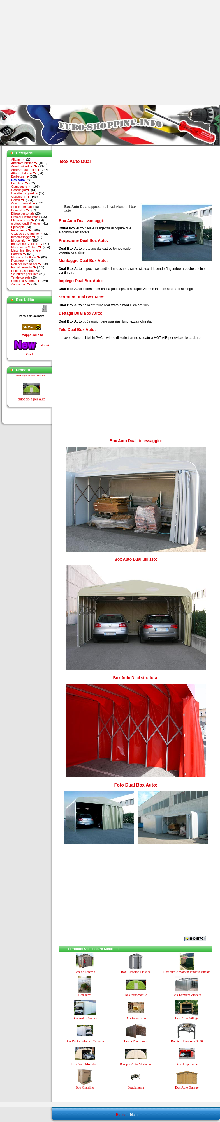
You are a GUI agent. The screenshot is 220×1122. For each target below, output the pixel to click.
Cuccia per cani (22, 206)
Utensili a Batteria (25, 280)
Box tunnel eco (136, 1018)
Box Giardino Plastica (136, 972)
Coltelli (18, 200)
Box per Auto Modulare (136, 1064)
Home (120, 1115)
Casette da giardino (24, 193)
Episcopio (18, 227)
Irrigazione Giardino (27, 243)
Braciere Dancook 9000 (187, 1041)
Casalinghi (20, 190)
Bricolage (20, 183)
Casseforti (20, 196)
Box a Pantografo (136, 1041)
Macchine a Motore (26, 247)
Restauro (19, 260)
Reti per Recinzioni (26, 264)
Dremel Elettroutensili (26, 217)
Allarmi (18, 159)
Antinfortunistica (24, 163)
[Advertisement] (52, 52)
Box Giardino (85, 1087)
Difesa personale (22, 213)
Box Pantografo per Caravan (85, 1041)
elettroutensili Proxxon (26, 223)
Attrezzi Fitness (24, 173)
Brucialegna (136, 1087)
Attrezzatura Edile (25, 169)
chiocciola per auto (31, 401)
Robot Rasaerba (22, 270)
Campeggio (21, 186)
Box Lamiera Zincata (187, 995)
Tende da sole (21, 277)
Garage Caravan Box (31, 376)
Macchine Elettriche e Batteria (26, 252)
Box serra (84, 995)
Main (133, 1115)
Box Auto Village (187, 1018)
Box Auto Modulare (84, 1064)
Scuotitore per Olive (24, 274)
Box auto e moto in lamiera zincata (186, 972)
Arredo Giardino (24, 166)
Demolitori (20, 210)
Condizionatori (23, 203)
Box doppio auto (187, 1064)
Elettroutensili (22, 220)
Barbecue (20, 176)
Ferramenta (21, 230)
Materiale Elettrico (25, 257)
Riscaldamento (23, 267)
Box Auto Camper (85, 1018)
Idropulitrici (21, 240)
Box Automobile (136, 995)
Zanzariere (21, 284)
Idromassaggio (23, 237)
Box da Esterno (85, 972)
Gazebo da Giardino (27, 233)
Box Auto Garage (187, 1087)
